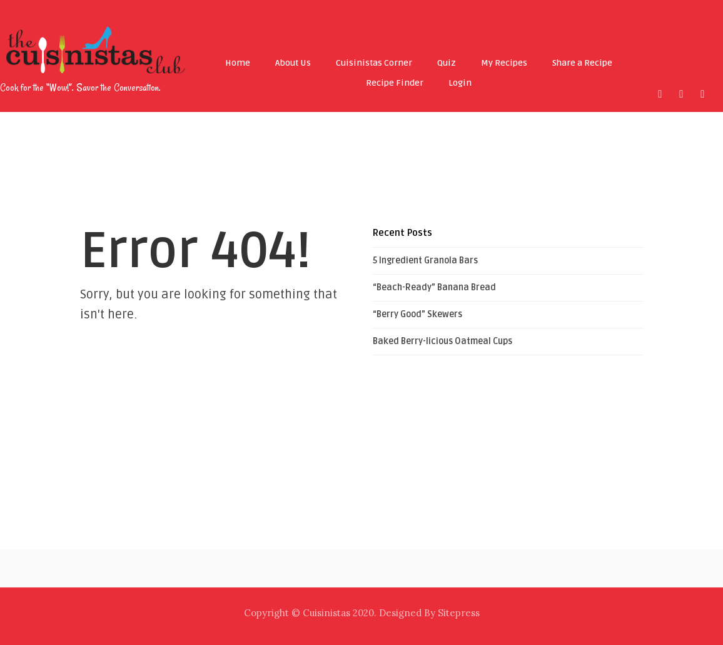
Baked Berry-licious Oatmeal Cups (442, 341)
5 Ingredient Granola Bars (425, 260)
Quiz (446, 63)
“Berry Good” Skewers (417, 314)
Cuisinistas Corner (374, 63)
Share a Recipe (582, 63)
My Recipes (504, 63)
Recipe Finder (394, 83)
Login (460, 83)
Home (237, 63)
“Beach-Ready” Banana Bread (434, 287)
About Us (293, 63)
